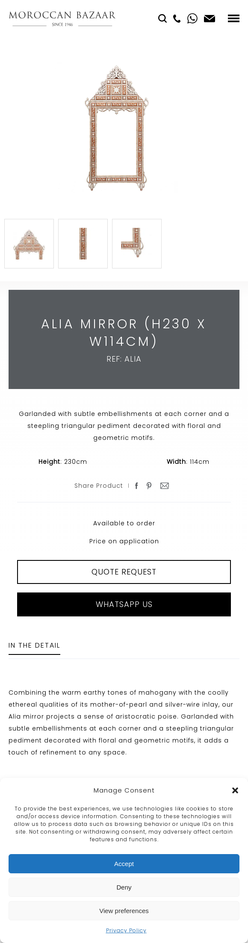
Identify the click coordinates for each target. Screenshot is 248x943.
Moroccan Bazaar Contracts (62, 18)
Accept (124, 863)
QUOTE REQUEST (124, 571)
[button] (235, 790)
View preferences (124, 910)
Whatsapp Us (124, 604)
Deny (123, 887)
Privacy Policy (126, 930)
